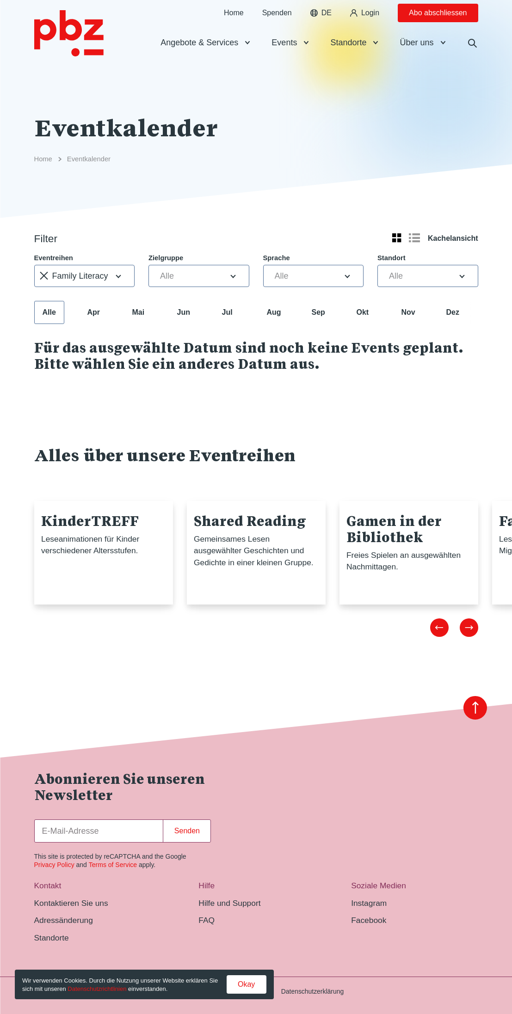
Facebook (368, 920)
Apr (93, 312)
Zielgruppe (165, 258)
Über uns (416, 57)
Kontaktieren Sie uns (71, 903)
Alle (49, 312)
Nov (408, 312)
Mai (138, 312)
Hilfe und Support (229, 903)
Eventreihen (53, 258)
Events (284, 57)
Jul (227, 312)
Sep (318, 312)
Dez (452, 312)
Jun (183, 312)
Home (234, 27)
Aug (274, 312)
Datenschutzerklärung (312, 991)
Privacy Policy (54, 864)
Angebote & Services (199, 57)
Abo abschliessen (438, 27)
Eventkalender (89, 159)
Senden (187, 831)
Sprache (276, 258)
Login (364, 27)
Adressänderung (63, 920)
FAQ (206, 920)
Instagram (369, 903)
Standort (391, 258)
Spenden (277, 27)
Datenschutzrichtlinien (97, 988)
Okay (246, 984)
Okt (363, 312)
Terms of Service (113, 864)
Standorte (348, 57)
